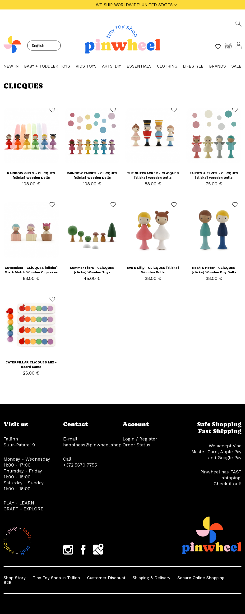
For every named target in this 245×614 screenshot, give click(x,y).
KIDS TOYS (86, 66)
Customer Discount (106, 577)
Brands (217, 66)
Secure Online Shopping (200, 577)
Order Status (136, 445)
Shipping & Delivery (151, 577)
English (38, 45)
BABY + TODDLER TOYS (47, 66)
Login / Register (140, 439)
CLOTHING (167, 66)
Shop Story (15, 577)
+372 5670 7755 (80, 465)
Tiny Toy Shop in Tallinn (56, 577)
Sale (236, 66)
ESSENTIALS (139, 66)
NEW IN (11, 66)
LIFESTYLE (193, 66)
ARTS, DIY (111, 66)
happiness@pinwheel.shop (92, 445)
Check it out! (227, 483)
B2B (8, 582)
